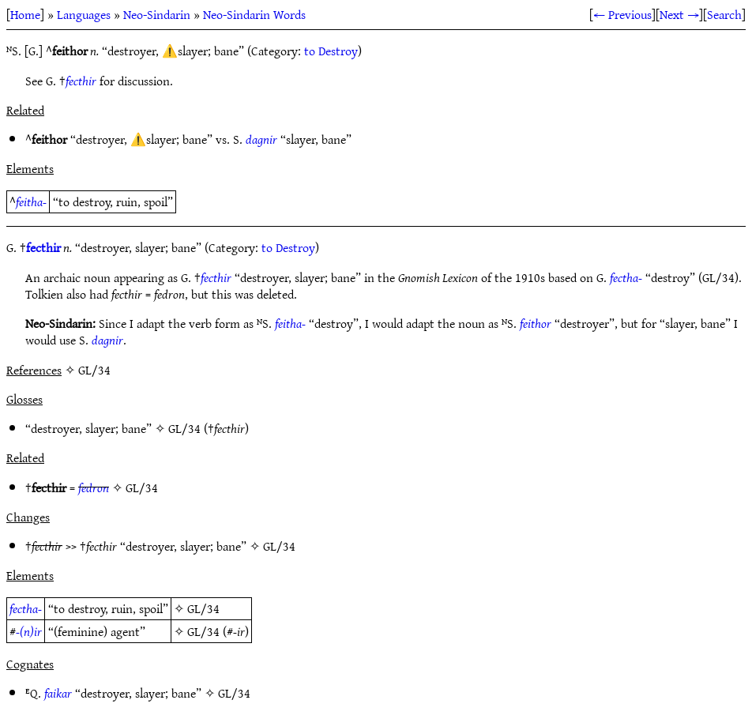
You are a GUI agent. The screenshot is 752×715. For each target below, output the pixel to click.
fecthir (81, 81)
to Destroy (331, 51)
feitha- (31, 201)
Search (724, 14)
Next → (679, 14)
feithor (535, 323)
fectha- (626, 277)
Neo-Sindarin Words (254, 14)
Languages (84, 14)
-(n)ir (29, 631)
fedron (93, 487)
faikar (58, 693)
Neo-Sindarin (156, 14)
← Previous (622, 14)
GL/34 (184, 428)
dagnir (261, 139)
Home (25, 14)
